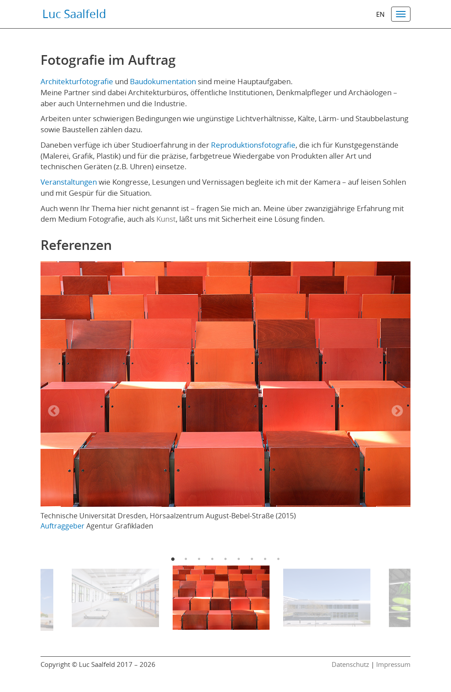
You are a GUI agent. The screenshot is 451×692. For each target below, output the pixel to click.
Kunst (166, 219)
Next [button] (397, 411)
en (380, 14)
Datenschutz (350, 664)
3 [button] (199, 558)
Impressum (393, 664)
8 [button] (265, 558)
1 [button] (172, 559)
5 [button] (225, 558)
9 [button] (278, 558)
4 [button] (212, 558)
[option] (225, 398)
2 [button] (185, 558)
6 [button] (238, 558)
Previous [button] (53, 411)
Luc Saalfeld (74, 14)
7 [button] (252, 558)
